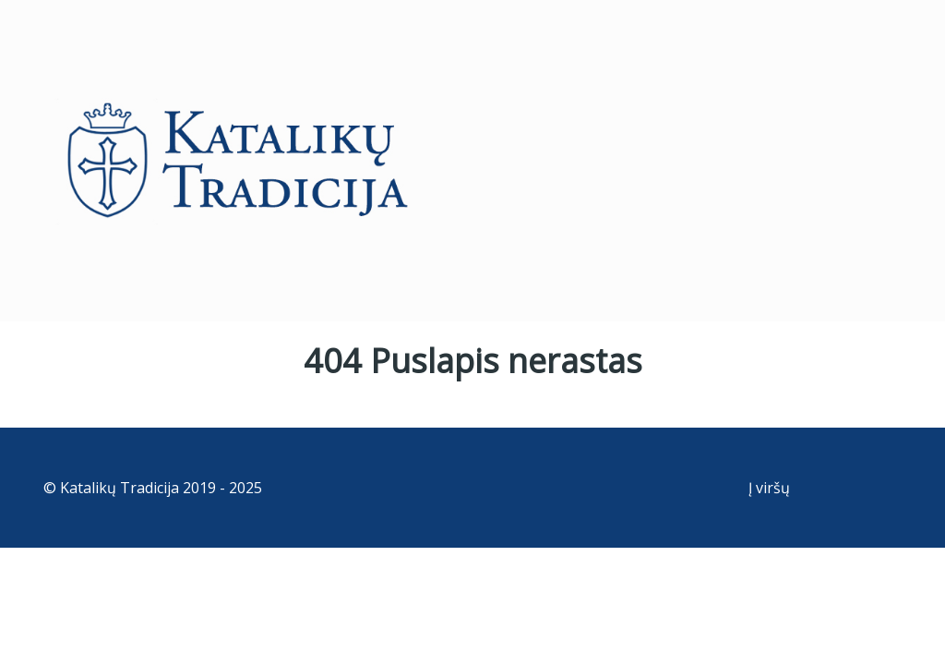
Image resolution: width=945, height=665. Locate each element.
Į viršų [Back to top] (769, 488)
